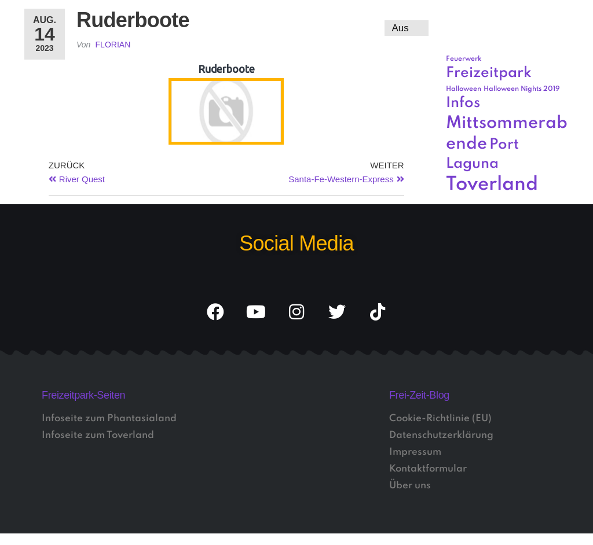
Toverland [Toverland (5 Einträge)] (492, 184)
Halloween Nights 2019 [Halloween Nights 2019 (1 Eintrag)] (522, 89)
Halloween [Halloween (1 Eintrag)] (463, 89)
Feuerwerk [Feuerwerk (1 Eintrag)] (464, 59)
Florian (113, 44)
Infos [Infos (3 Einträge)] (463, 103)
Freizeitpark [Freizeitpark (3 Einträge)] (489, 73)
